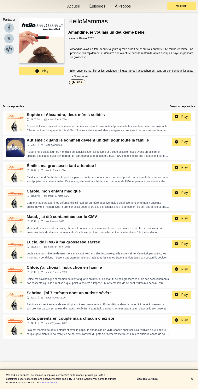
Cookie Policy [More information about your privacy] (48, 385)
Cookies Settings (147, 381)
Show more (79, 76)
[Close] (192, 381)
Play (41, 71)
